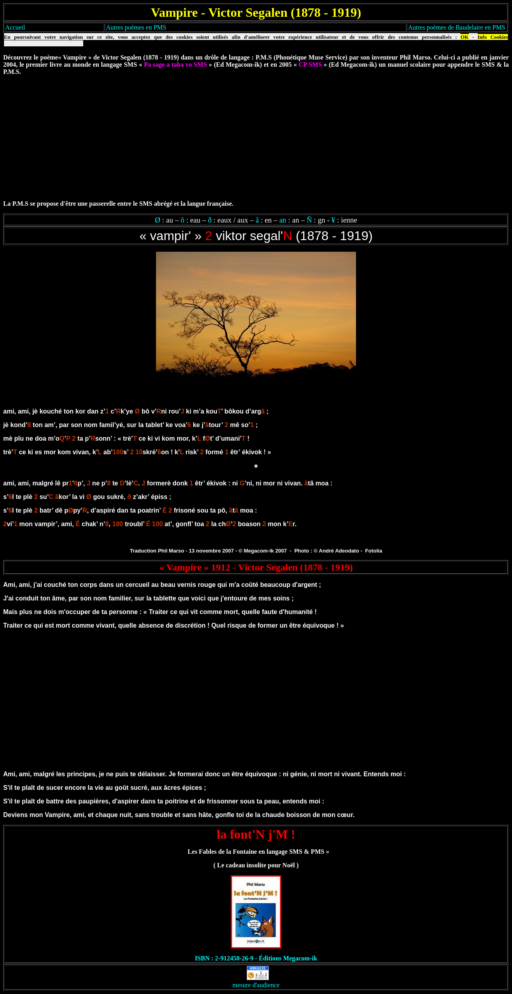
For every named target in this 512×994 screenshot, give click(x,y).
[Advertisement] (256, 138)
